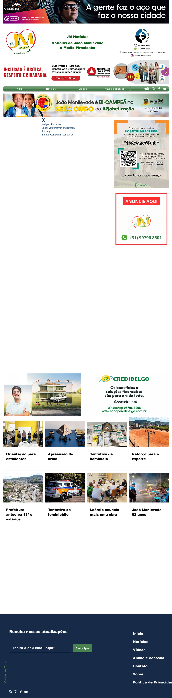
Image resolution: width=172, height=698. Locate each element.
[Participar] (82, 648)
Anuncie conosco (148, 658)
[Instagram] (153, 89)
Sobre (138, 674)
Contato (140, 666)
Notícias (140, 642)
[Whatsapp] (148, 89)
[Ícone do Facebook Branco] (21, 692)
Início (138, 633)
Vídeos (139, 650)
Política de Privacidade (151, 682)
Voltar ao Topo (5, 672)
